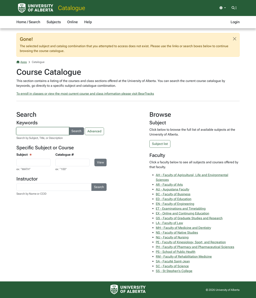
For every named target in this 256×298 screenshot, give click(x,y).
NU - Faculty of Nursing (172, 237)
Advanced (94, 131)
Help (88, 22)
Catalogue (71, 7)
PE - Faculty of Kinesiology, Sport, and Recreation (191, 242)
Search (76, 131)
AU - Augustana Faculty (172, 189)
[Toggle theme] (222, 8)
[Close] (234, 38)
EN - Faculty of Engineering (175, 204)
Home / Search (28, 22)
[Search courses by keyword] (42, 131)
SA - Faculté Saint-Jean (173, 261)
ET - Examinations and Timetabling (181, 208)
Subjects (54, 22)
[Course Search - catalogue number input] (72, 162)
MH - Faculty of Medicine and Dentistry (183, 228)
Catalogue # (64, 154)
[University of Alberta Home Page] (35, 8)
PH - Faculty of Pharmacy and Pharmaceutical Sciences (195, 247)
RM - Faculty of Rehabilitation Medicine (184, 256)
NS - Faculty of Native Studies (177, 232)
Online (72, 22)
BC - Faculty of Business (173, 194)
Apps (21, 62)
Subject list (160, 144)
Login (235, 22)
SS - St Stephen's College (174, 271)
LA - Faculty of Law (169, 223)
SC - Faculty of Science (172, 266)
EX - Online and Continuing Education (182, 213)
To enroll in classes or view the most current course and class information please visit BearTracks (85, 94)
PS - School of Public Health (175, 252)
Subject (22, 154)
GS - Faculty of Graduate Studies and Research (189, 218)
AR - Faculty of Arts (169, 184)
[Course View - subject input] (33, 162)
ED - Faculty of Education (173, 199)
